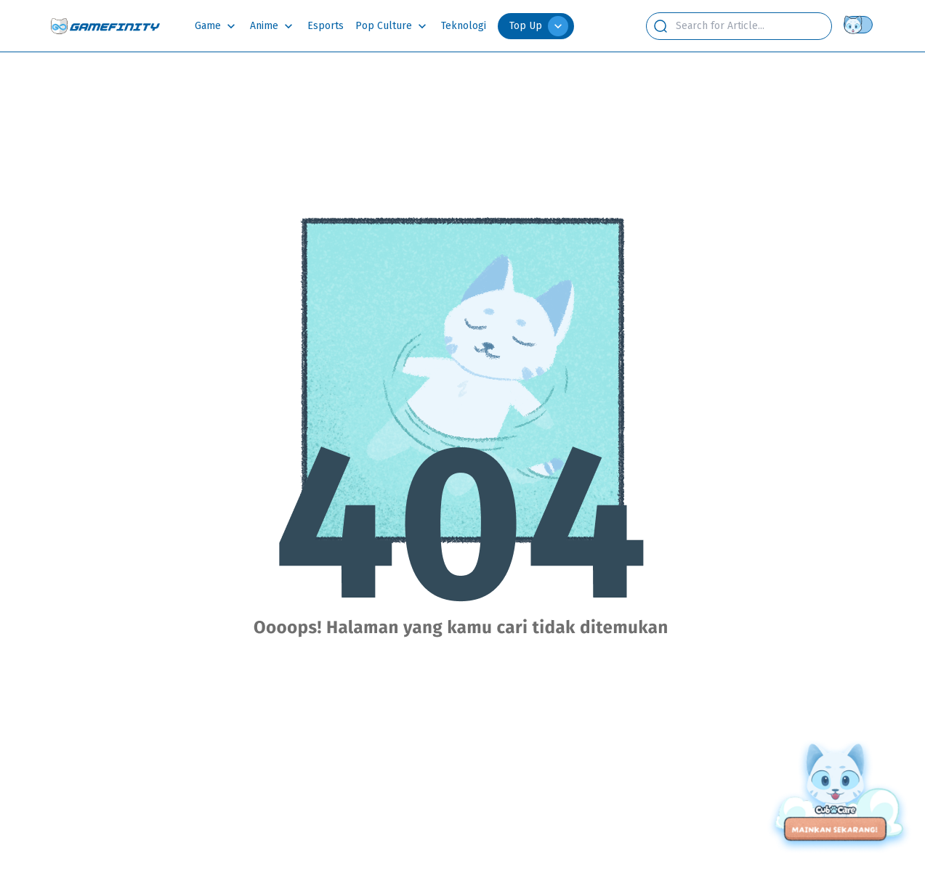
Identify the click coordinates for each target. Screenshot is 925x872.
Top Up (538, 26)
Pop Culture (383, 26)
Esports (325, 26)
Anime (264, 26)
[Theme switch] (861, 24)
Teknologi (463, 26)
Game (208, 26)
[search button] (660, 26)
